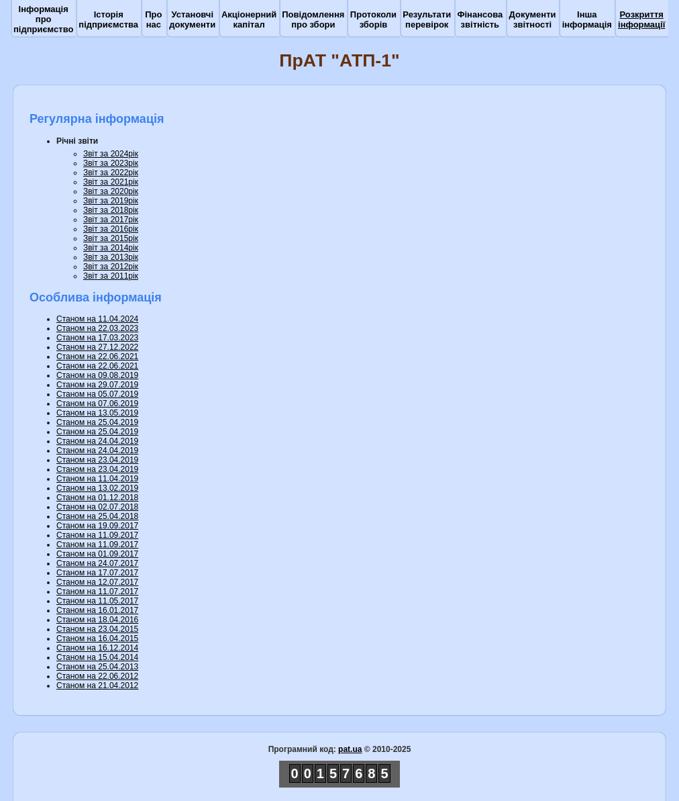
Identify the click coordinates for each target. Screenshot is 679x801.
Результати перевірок (427, 19)
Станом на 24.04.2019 (97, 441)
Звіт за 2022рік (110, 172)
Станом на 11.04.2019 (97, 478)
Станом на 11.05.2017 (97, 601)
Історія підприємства (108, 19)
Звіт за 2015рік (110, 238)
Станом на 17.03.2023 (97, 337)
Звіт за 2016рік (110, 229)
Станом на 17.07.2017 (97, 572)
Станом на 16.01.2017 (97, 610)
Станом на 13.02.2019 (97, 488)
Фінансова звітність (480, 19)
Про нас (153, 19)
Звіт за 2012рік (110, 266)
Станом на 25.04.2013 (97, 666)
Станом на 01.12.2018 (97, 497)
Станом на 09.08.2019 (97, 375)
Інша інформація (587, 19)
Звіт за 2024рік (110, 153)
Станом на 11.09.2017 (97, 535)
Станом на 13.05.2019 (97, 413)
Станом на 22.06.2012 (97, 676)
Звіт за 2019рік (110, 200)
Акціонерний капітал (248, 19)
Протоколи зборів (373, 19)
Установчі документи (192, 19)
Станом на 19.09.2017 (97, 525)
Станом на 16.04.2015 (97, 638)
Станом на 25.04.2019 (97, 422)
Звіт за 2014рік (110, 247)
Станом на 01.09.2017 (97, 554)
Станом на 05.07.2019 (97, 394)
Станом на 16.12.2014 (97, 648)
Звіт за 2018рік (110, 210)
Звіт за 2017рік (110, 219)
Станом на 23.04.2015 (97, 629)
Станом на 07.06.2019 (97, 403)
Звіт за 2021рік (110, 182)
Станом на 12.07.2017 (97, 582)
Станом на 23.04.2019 (97, 460)
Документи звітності (532, 19)
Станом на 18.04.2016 (97, 619)
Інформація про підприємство (43, 19)
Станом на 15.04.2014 (97, 657)
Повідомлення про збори (313, 19)
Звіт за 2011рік (110, 276)
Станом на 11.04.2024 (97, 319)
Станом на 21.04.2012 (97, 685)
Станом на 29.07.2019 (97, 384)
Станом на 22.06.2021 (97, 356)
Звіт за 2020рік (110, 191)
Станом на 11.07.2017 (97, 591)
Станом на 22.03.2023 (97, 328)
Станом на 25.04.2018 (97, 516)
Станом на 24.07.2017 (97, 563)
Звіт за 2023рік (110, 163)
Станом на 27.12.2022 (97, 347)
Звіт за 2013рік (110, 257)
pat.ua (350, 749)
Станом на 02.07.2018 (97, 507)
